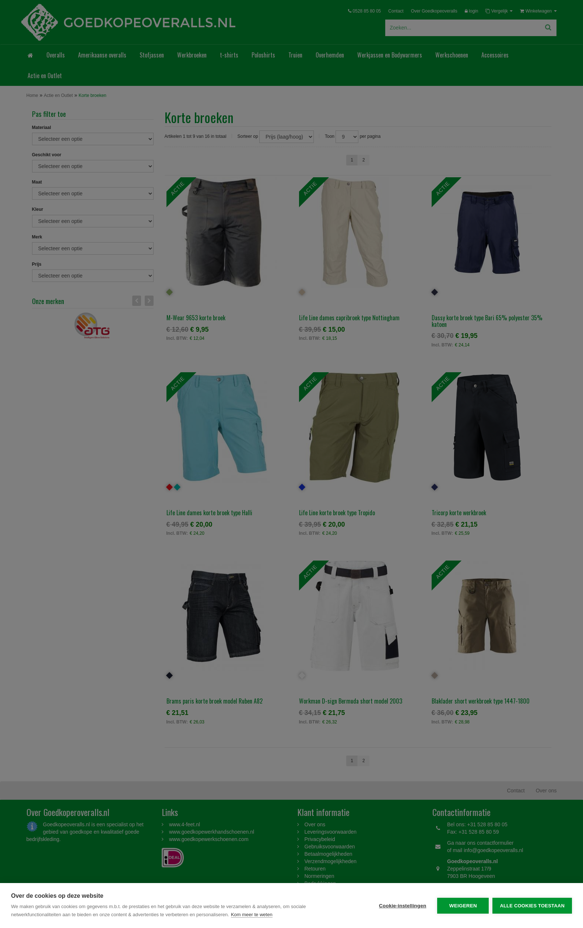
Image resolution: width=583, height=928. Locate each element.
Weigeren (463, 905)
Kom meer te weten (252, 914)
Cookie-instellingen (402, 905)
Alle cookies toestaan (532, 905)
